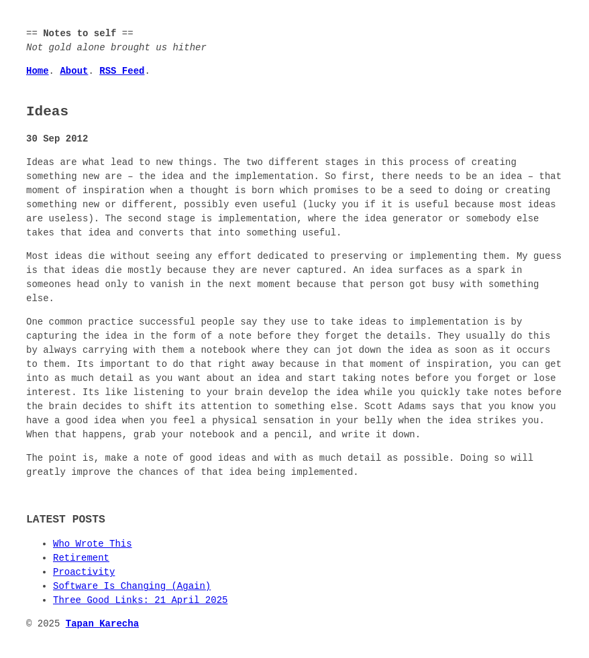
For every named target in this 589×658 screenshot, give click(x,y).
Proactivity (84, 572)
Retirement (81, 558)
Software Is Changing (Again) (132, 586)
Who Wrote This (92, 544)
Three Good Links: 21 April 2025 (140, 600)
